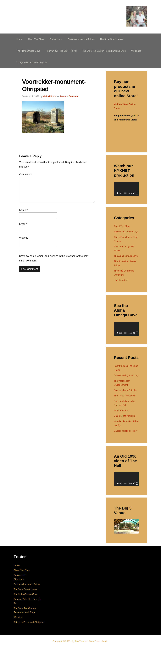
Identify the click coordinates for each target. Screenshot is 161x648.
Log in (105, 641)
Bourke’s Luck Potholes (125, 391)
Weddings (19, 618)
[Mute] (134, 193)
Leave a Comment (69, 97)
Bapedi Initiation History (125, 431)
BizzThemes (81, 641)
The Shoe (26, 9)
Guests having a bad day (126, 376)
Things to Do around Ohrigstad (29, 622)
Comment (25, 175)
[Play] (117, 193)
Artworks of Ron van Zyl (126, 232)
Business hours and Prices (27, 585)
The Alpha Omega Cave (126, 256)
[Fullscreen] (137, 193)
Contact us (19, 576)
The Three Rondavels (124, 396)
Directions (19, 579)
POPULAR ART (122, 411)
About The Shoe (122, 227)
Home (17, 566)
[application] (126, 189)
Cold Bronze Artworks (124, 416)
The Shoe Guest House (25, 590)
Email (23, 224)
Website (23, 238)
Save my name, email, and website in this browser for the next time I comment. (53, 258)
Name (23, 210)
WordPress (94, 641)
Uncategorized (121, 280)
